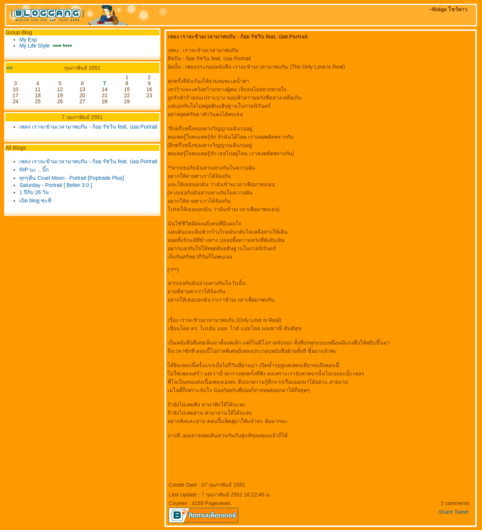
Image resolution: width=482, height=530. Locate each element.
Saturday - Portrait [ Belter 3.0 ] (55, 185)
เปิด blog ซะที (35, 201)
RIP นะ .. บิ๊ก (34, 170)
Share (446, 512)
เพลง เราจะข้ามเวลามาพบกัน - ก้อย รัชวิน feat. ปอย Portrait (88, 127)
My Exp (28, 40)
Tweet (461, 512)
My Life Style (34, 46)
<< (9, 68)
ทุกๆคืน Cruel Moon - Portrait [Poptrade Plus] (71, 178)
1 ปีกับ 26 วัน (34, 192)
